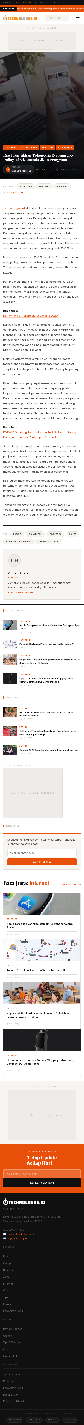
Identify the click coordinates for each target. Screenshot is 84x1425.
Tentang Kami (11, 1374)
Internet (11, 147)
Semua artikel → (70, 884)
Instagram (15, 1419)
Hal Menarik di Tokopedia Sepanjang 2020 (30, 315)
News (6, 1256)
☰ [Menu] (78, 17)
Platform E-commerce (18, 541)
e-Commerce (65, 147)
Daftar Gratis (42, 861)
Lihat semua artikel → (22, 592)
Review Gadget (12, 1329)
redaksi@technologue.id (20, 1234)
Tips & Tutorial (11, 1342)
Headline (47, 147)
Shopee (72, 534)
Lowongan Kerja (13, 1311)
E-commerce (35, 534)
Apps (6, 1277)
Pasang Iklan (11, 1394)
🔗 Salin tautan (13, 192)
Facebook (62, 186)
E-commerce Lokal (48, 541)
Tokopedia (55, 534)
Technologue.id (14, 208)
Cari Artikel (10, 1356)
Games (7, 1335)
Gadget (7, 1263)
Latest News (29, 147)
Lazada (17, 534)
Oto (5, 1290)
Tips (5, 1297)
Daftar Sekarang (42, 1182)
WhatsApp (44, 186)
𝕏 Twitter (26, 186)
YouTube (52, 1419)
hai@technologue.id (18, 1238)
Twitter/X (34, 1419)
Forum (7, 1304)
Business (8, 1270)
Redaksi (8, 1381)
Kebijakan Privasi (13, 1401)
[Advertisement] (42, 100)
